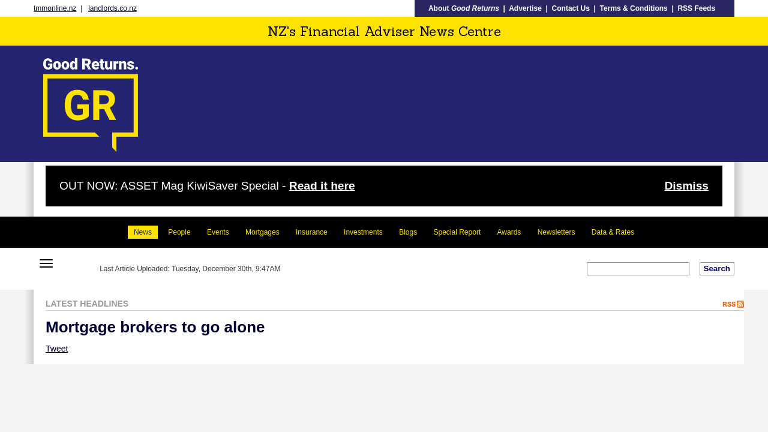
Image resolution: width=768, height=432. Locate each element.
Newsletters (556, 232)
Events (218, 232)
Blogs (408, 232)
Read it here (322, 185)
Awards (509, 232)
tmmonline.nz (55, 8)
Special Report (457, 232)
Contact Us (571, 8)
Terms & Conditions (634, 8)
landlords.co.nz (112, 8)
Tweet (57, 348)
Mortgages (262, 232)
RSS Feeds (696, 8)
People (179, 232)
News (143, 232)
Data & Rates (613, 232)
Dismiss (686, 185)
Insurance (312, 232)
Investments (363, 232)
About (463, 8)
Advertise (525, 8)
